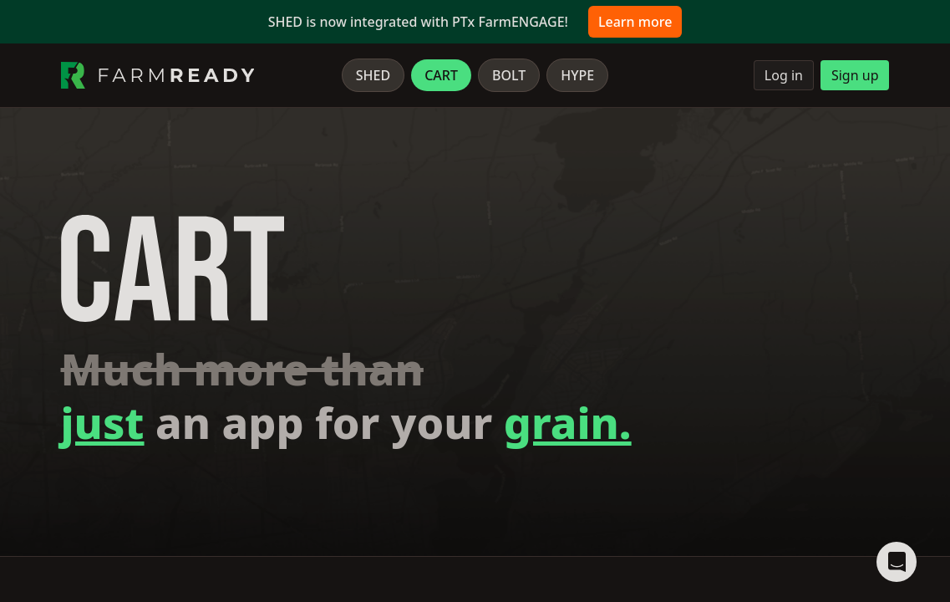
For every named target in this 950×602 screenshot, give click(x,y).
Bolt (509, 75)
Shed (373, 75)
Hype (577, 75)
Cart (441, 75)
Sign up (855, 75)
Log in (784, 75)
